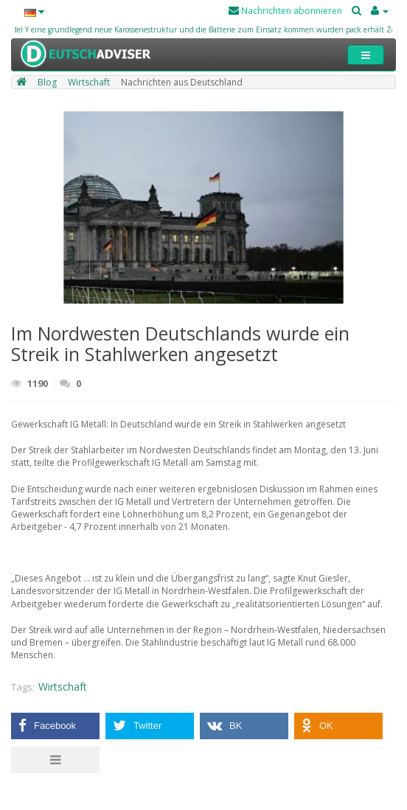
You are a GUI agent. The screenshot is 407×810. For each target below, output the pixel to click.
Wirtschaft (62, 687)
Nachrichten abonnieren (285, 10)
